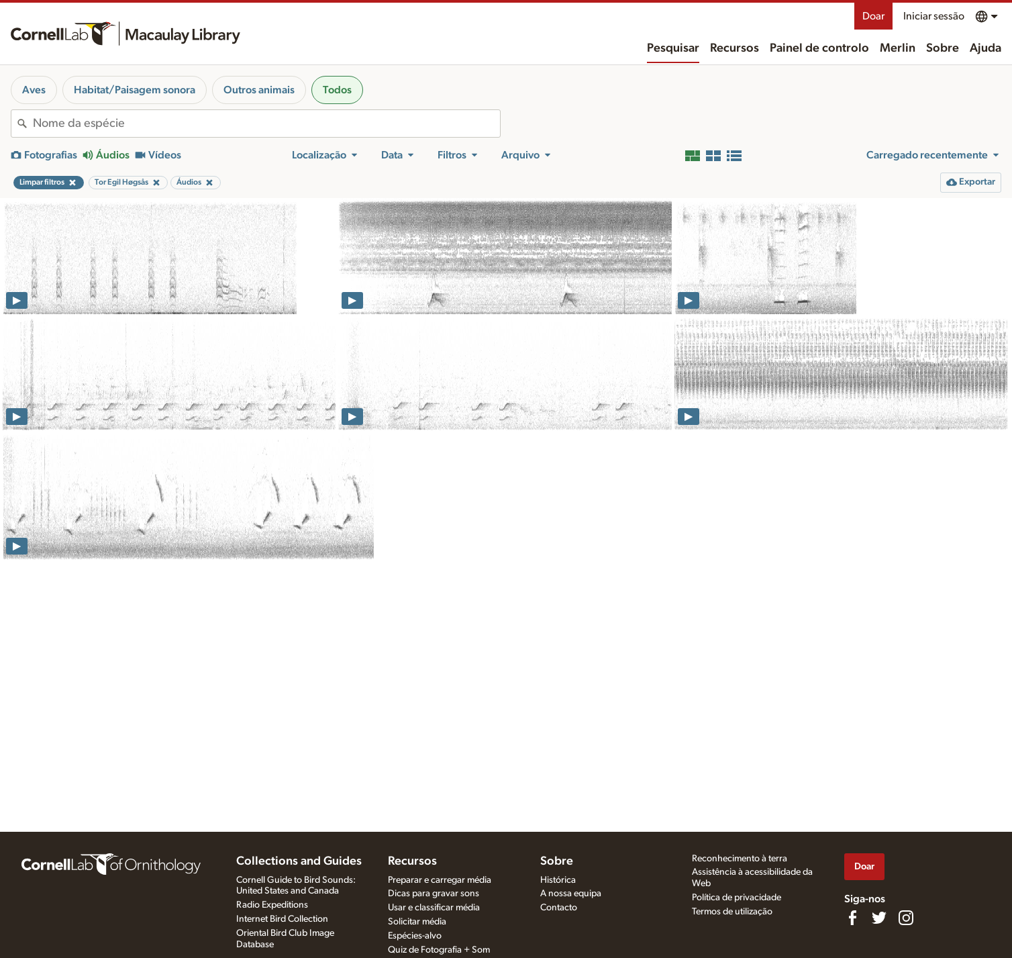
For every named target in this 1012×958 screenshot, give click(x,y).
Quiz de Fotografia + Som (439, 950)
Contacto (558, 907)
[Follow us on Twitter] (879, 918)
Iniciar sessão (933, 16)
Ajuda (985, 48)
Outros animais (259, 90)
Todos (337, 90)
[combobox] (266, 123)
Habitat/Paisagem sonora (134, 90)
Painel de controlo (819, 48)
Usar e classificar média (434, 907)
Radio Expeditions (272, 905)
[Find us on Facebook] (852, 918)
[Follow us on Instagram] (906, 918)
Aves (34, 90)
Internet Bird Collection (282, 919)
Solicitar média (417, 921)
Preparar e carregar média (439, 880)
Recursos (734, 48)
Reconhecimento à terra (739, 858)
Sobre (942, 48)
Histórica (558, 880)
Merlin (897, 48)
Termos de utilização (732, 911)
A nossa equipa (570, 893)
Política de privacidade (736, 897)
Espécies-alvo (415, 936)
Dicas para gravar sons (433, 893)
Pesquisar (673, 48)
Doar (873, 16)
